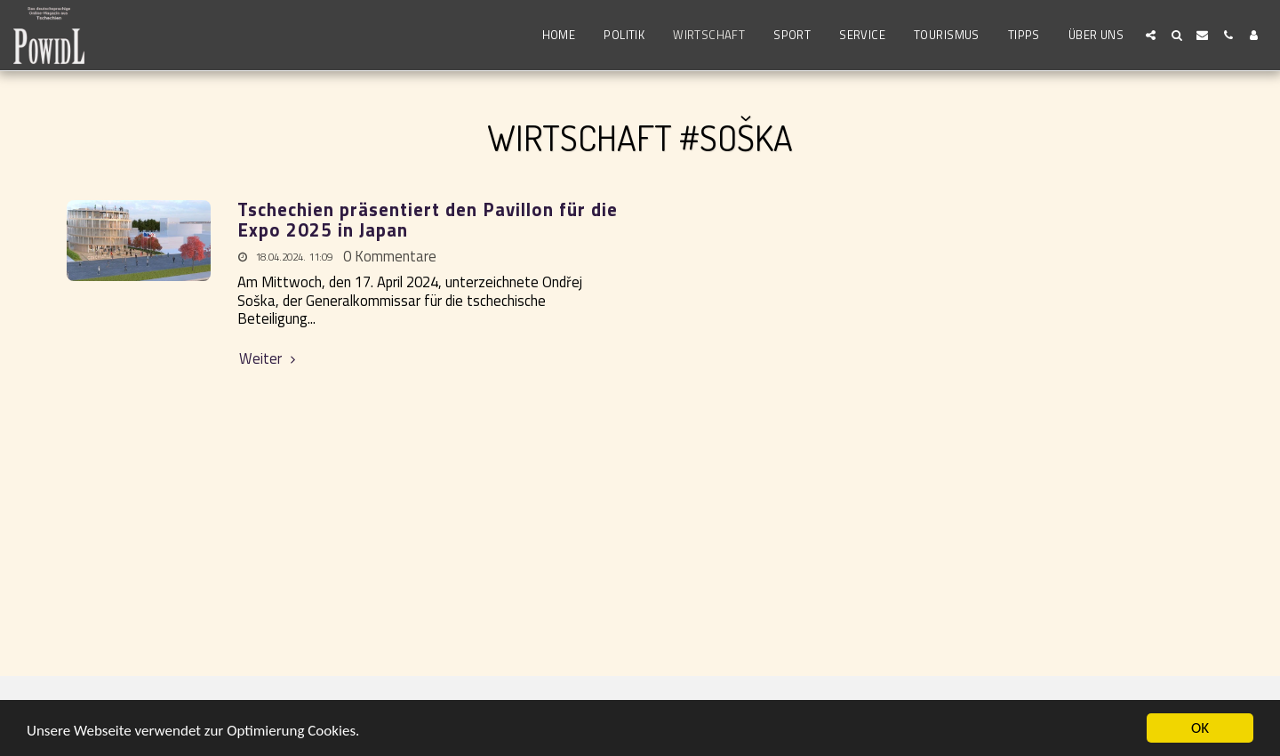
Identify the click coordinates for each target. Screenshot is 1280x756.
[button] (1151, 35)
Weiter (269, 359)
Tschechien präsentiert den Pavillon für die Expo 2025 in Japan (427, 220)
